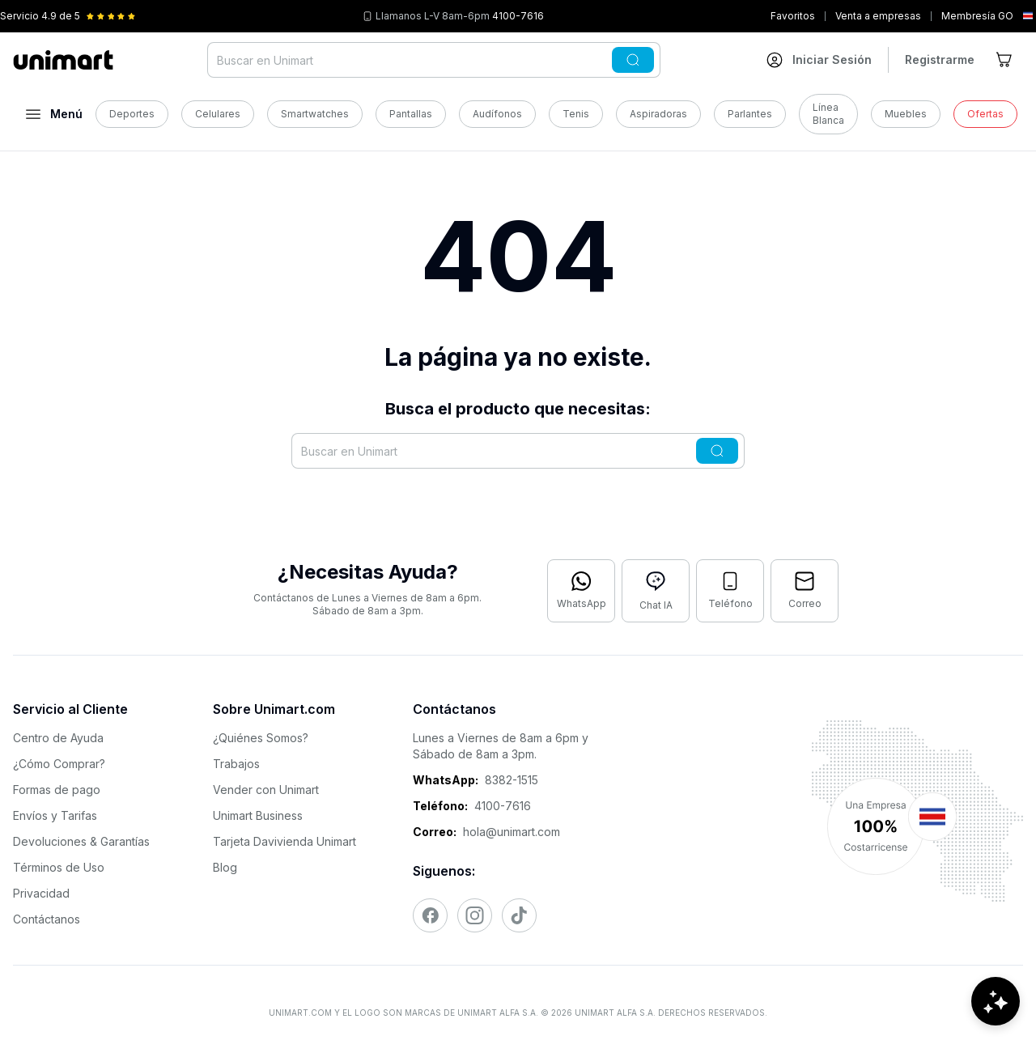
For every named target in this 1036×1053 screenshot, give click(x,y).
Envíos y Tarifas (55, 815)
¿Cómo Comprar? (59, 764)
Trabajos (236, 764)
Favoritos (793, 16)
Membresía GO (977, 16)
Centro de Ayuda (58, 738)
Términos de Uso (58, 867)
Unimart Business (258, 815)
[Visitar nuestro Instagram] (474, 915)
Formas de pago (56, 789)
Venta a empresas (878, 16)
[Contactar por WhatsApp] (581, 590)
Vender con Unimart (266, 789)
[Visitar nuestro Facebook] (430, 915)
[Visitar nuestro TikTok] (519, 915)
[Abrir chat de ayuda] (995, 1004)
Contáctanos (46, 919)
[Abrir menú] (54, 114)
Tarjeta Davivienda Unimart (284, 841)
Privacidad (41, 893)
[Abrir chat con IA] (656, 590)
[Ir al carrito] (1005, 60)
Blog (225, 867)
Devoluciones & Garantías (81, 841)
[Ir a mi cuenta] (819, 60)
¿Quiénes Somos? (260, 738)
